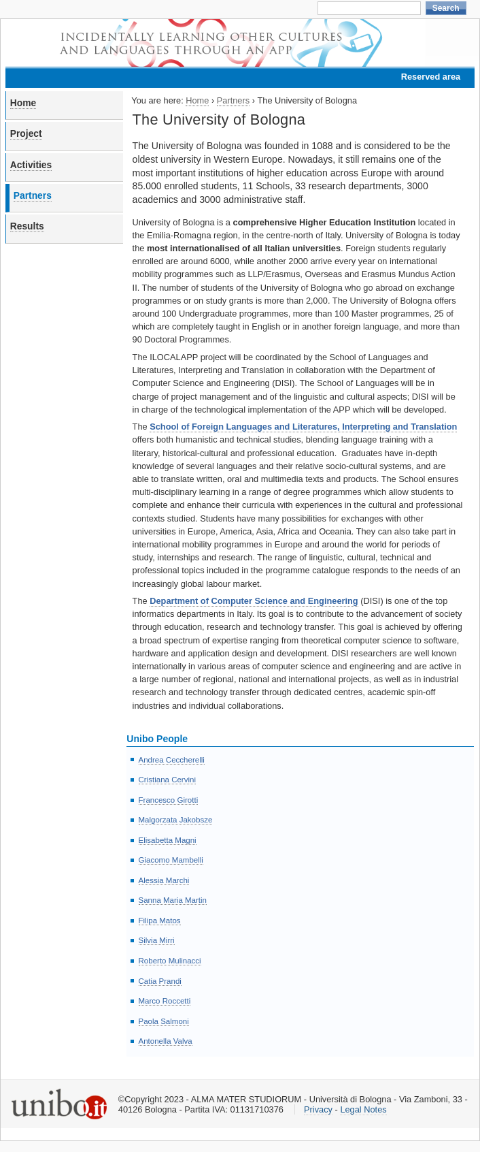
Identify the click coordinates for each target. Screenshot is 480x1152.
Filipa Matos (160, 920)
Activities (31, 164)
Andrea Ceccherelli (172, 760)
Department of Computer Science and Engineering (254, 601)
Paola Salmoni (164, 1021)
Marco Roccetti (165, 1001)
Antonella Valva (165, 1041)
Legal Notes (363, 1109)
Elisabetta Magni (167, 840)
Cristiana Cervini (167, 779)
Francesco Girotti (169, 800)
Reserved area (431, 76)
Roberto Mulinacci (170, 961)
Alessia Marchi (164, 880)
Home (23, 102)
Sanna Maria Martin (173, 900)
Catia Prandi (160, 981)
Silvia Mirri (157, 940)
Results (27, 226)
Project (26, 133)
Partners (33, 195)
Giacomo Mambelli (171, 860)
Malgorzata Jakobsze (176, 820)
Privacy (318, 1109)
